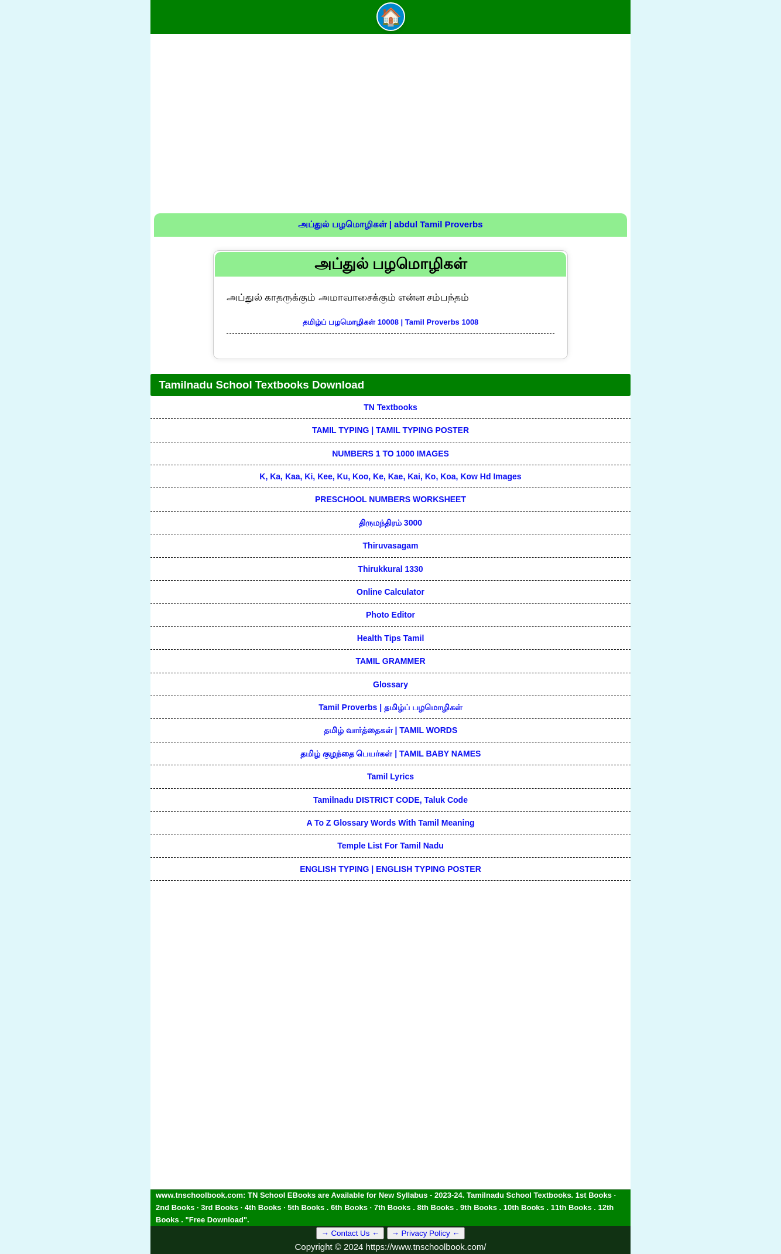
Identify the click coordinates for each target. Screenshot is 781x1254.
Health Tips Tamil (390, 638)
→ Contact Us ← (350, 1233)
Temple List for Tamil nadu (390, 845)
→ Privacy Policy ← (426, 1233)
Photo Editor (390, 614)
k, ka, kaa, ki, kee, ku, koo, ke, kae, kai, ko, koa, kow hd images (390, 476)
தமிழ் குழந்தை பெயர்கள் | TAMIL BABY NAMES (390, 753)
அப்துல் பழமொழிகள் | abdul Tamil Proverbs (390, 224)
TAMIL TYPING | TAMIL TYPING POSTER (390, 430)
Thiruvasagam (391, 545)
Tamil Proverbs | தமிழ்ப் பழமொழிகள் (390, 707)
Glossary (390, 684)
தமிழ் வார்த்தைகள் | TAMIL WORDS (391, 730)
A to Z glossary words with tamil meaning (390, 822)
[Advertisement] (390, 125)
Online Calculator (390, 592)
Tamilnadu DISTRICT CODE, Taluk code (390, 800)
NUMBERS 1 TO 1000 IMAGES (390, 453)
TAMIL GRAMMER (390, 661)
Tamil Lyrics (390, 776)
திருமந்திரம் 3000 (390, 522)
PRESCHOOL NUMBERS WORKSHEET (390, 499)
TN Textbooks (390, 407)
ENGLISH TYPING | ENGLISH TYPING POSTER (390, 869)
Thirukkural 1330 (390, 569)
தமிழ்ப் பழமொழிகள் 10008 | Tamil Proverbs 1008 (391, 322)
